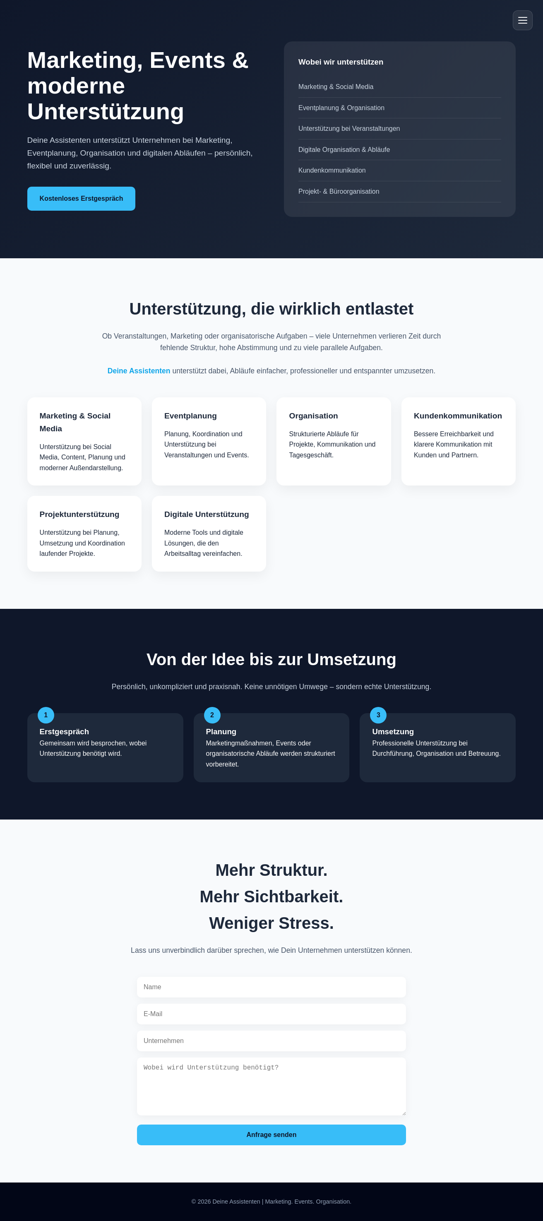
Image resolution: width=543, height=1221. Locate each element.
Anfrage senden (272, 1134)
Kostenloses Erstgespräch (81, 198)
